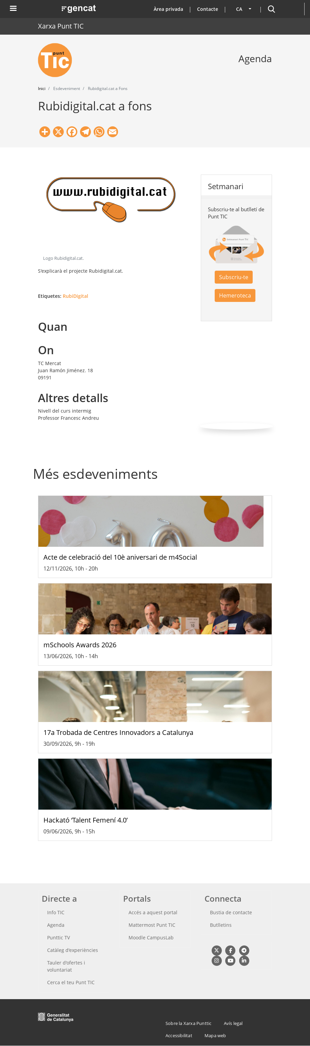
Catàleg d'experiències (72, 950)
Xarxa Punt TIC (61, 26)
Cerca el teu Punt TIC (71, 982)
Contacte (207, 9)
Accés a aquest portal (153, 912)
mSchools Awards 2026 (79, 644)
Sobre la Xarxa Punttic (188, 1023)
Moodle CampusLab (151, 937)
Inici (41, 88)
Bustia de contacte (231, 912)
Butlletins (221, 925)
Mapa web (215, 1035)
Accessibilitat (179, 1035)
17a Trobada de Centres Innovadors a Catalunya (118, 732)
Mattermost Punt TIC (152, 925)
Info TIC (55, 912)
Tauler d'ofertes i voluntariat (66, 966)
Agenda (55, 925)
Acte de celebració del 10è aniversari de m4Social (120, 557)
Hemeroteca (235, 295)
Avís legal (233, 1023)
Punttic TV (58, 937)
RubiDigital (75, 296)
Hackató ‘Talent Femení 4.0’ (85, 820)
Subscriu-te (233, 277)
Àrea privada (168, 9)
